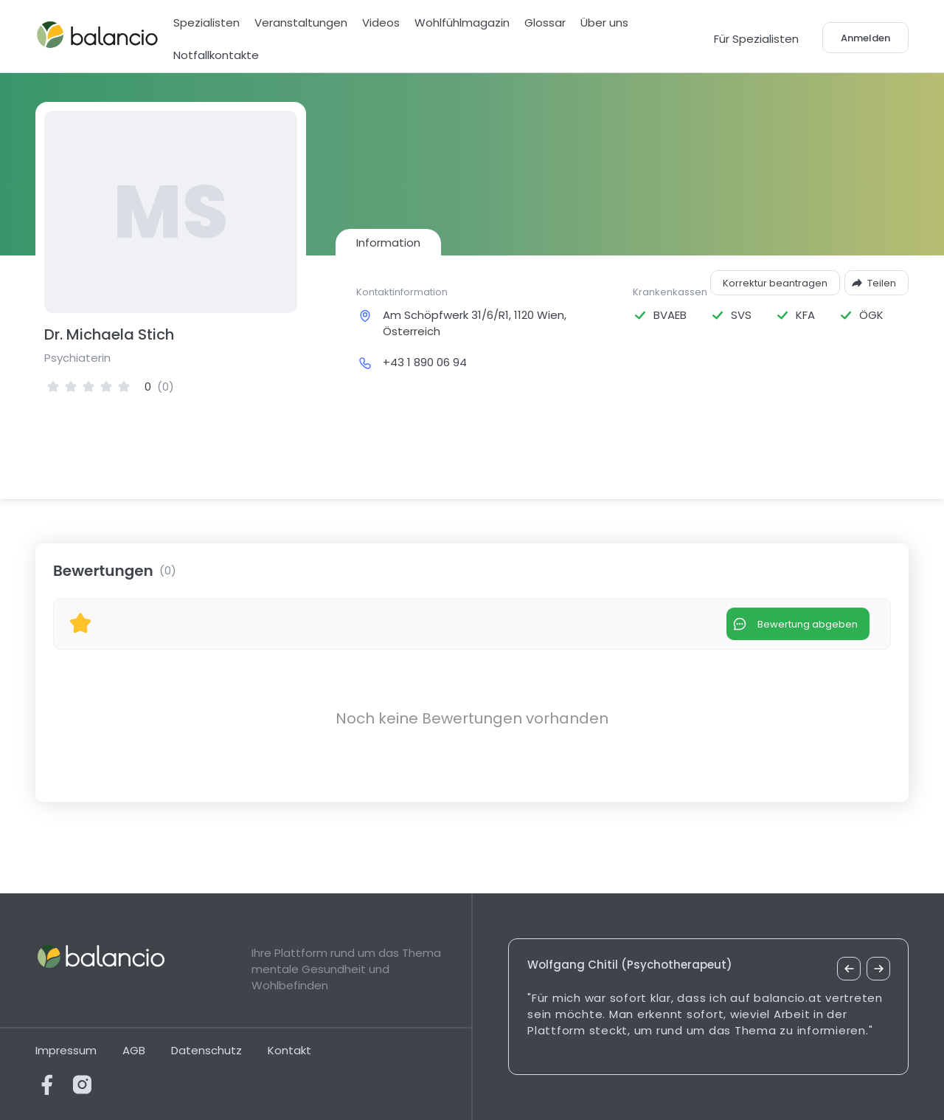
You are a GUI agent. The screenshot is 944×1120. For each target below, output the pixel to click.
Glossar (545, 22)
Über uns (604, 22)
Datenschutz (206, 1050)
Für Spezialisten (756, 39)
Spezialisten (206, 22)
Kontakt (289, 1050)
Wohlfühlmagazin (462, 22)
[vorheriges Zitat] (849, 968)
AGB (133, 1050)
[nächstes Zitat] (878, 968)
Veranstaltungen (300, 22)
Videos (381, 22)
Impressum (66, 1050)
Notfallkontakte (216, 55)
